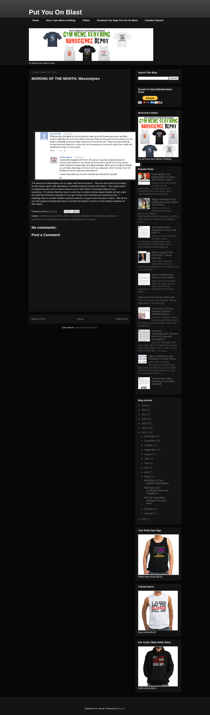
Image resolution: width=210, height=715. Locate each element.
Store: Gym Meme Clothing (60, 20)
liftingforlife (86, 216)
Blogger (121, 708)
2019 (144, 405)
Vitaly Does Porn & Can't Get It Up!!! (156, 297)
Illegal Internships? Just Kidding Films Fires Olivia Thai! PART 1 (165, 202)
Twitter (86, 20)
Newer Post (38, 319)
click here (143, 303)
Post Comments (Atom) (86, 327)
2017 (144, 414)
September (150, 449)
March (147, 476)
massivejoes (99, 216)
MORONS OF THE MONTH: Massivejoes (156, 482)
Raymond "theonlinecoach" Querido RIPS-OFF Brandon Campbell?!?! (165, 335)
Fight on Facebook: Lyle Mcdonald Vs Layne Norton (162, 357)
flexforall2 (75, 216)
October (148, 445)
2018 (144, 410)
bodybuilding (45, 216)
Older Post (122, 319)
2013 (144, 432)
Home (35, 20)
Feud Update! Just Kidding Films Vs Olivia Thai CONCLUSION (163, 177)
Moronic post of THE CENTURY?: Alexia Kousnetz (162, 255)
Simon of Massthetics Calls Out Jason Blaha (163, 276)
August (148, 454)
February (149, 509)
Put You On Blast (55, 12)
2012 (144, 519)
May (146, 467)
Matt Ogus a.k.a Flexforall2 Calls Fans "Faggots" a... (156, 490)
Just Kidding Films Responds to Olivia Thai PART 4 (164, 230)
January (148, 513)
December (150, 436)
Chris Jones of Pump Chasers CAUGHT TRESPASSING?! (162, 311)
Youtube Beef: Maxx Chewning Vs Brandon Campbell (163, 381)
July (146, 458)
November (150, 440)
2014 (144, 428)
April (147, 472)
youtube (65, 219)
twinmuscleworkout (51, 219)
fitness (67, 216)
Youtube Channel (154, 20)
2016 (144, 419)
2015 (144, 423)
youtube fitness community (82, 219)
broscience (57, 216)
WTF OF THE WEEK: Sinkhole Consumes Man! (155, 500)
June (147, 463)
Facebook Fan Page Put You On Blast (117, 20)
